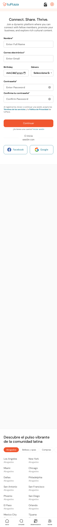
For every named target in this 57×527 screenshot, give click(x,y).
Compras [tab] (46, 449)
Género (35, 67)
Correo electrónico (14, 52)
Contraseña (10, 81)
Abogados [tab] (11, 449)
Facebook (15, 150)
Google (41, 150)
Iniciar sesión (38, 129)
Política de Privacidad (38, 109)
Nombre (8, 38)
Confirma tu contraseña (16, 93)
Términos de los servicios (14, 109)
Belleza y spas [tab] (29, 449)
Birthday (8, 67)
